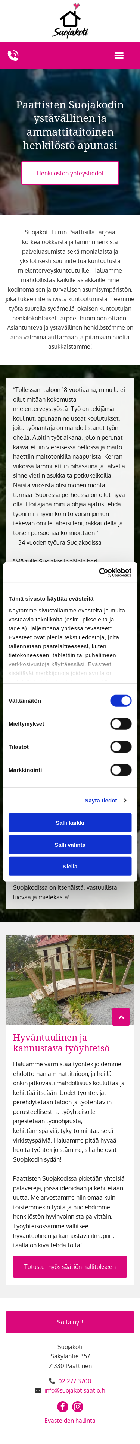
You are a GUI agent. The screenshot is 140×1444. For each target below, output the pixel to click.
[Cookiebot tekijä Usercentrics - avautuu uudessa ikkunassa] (99, 572)
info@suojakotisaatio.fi (74, 1390)
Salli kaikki (70, 823)
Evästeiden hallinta (70, 1420)
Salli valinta (70, 845)
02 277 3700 (74, 1381)
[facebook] (62, 1407)
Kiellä (69, 866)
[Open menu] (119, 55)
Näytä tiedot (101, 800)
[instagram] (77, 1407)
